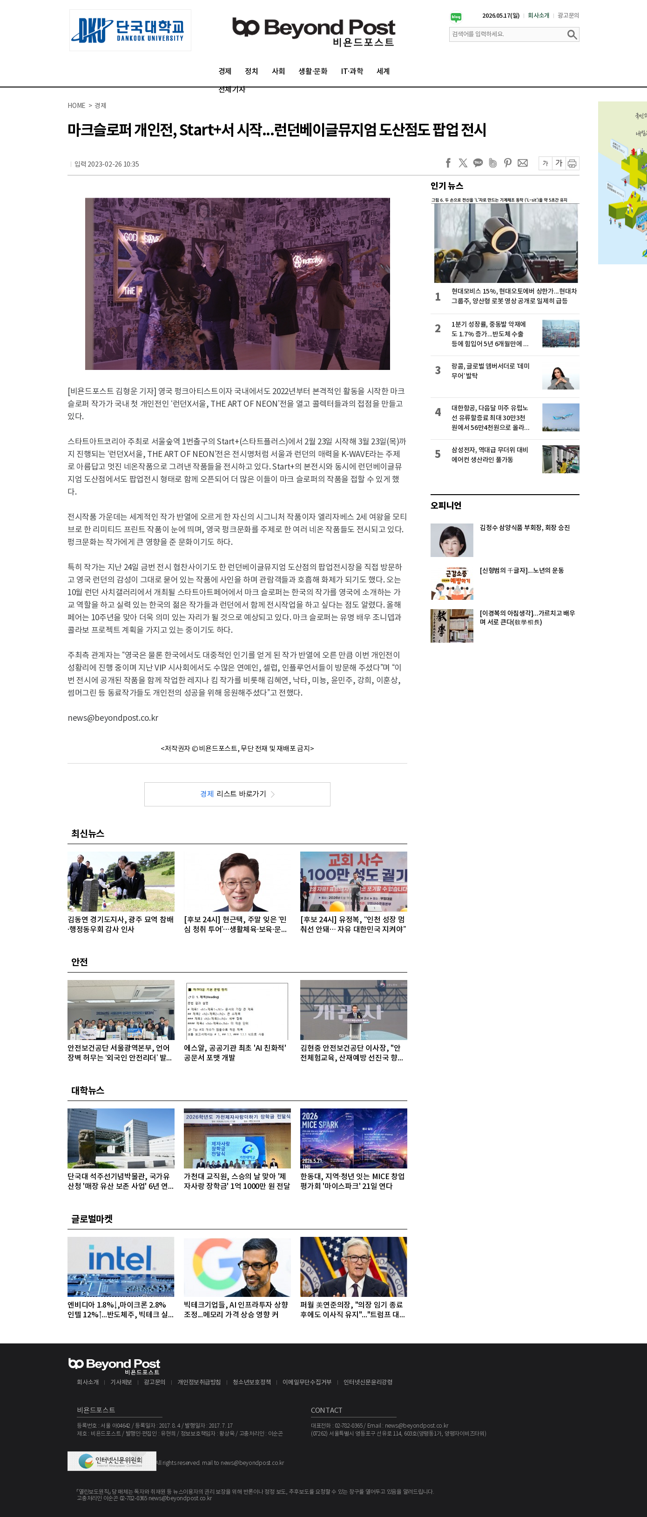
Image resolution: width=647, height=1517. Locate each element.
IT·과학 (352, 71)
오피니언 (446, 506)
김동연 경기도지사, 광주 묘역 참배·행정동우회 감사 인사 (120, 925)
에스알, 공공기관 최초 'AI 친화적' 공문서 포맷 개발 (235, 1053)
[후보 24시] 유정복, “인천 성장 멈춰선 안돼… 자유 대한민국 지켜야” (352, 925)
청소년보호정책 (252, 1382)
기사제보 (121, 1382)
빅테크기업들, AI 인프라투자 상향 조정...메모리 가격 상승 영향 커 (236, 1310)
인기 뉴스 (447, 186)
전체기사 (232, 90)
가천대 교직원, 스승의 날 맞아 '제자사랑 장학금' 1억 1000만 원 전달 (237, 1182)
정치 (252, 71)
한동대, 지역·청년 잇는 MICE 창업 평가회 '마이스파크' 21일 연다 (352, 1182)
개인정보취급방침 (199, 1382)
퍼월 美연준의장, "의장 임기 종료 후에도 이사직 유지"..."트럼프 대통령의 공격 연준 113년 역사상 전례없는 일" (353, 1310)
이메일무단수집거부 (307, 1382)
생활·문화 (313, 71)
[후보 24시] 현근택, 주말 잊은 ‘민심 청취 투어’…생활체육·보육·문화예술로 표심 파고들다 (236, 925)
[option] (130, 30)
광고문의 (569, 16)
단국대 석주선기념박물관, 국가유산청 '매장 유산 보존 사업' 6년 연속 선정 (118, 1182)
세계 (384, 71)
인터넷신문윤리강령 (368, 1382)
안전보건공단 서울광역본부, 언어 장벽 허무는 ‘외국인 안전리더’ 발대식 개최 (120, 1053)
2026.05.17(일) (501, 16)
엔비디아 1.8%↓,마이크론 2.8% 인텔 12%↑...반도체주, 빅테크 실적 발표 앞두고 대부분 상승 (117, 1310)
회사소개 (539, 16)
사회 (279, 71)
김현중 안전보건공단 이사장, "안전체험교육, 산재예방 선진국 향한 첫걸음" (352, 1053)
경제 (225, 71)
